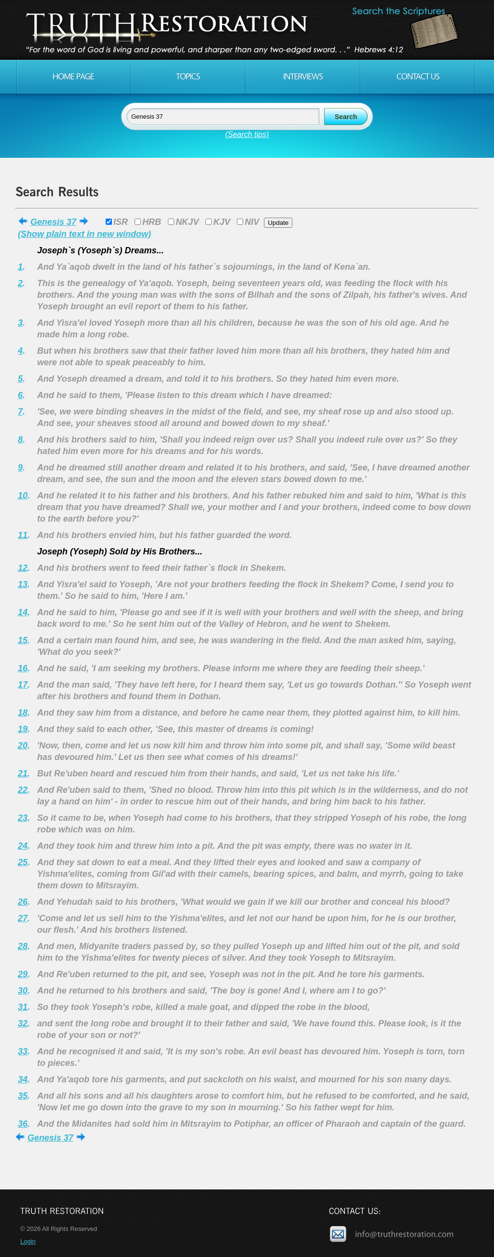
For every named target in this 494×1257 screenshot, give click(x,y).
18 (22, 713)
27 (22, 918)
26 (22, 902)
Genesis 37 (53, 222)
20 (22, 745)
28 (22, 946)
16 (22, 668)
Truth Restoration (245, 30)
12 (22, 568)
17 (22, 685)
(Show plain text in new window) (84, 234)
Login (28, 1241)
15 (22, 640)
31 (22, 1007)
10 (22, 495)
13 (22, 584)
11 (22, 535)
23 (22, 818)
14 (22, 612)
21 (22, 773)
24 (22, 846)
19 (22, 729)
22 (22, 790)
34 (22, 1079)
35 (22, 1096)
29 (22, 974)
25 (22, 862)
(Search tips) (247, 134)
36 (22, 1124)
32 (22, 1023)
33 (22, 1051)
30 (22, 990)
